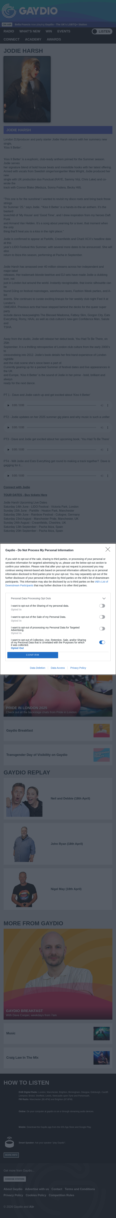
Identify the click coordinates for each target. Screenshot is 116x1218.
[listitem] (58, 598)
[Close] (109, 550)
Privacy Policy (78, 667)
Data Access (58, 667)
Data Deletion (37, 667)
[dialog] (58, 609)
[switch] (102, 606)
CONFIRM (32, 655)
